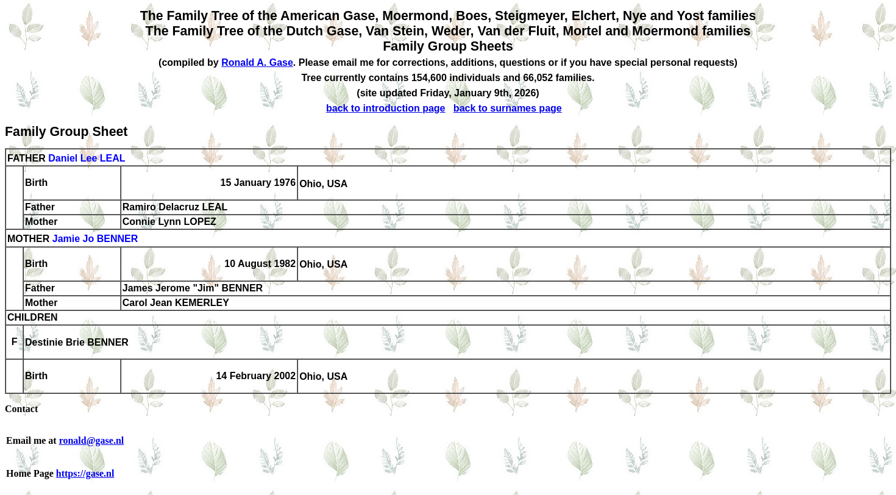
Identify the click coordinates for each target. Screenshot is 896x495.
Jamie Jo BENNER (95, 239)
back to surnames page (507, 108)
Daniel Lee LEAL (86, 158)
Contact (21, 409)
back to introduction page (386, 108)
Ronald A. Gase (257, 62)
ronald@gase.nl (91, 440)
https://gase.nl (85, 473)
